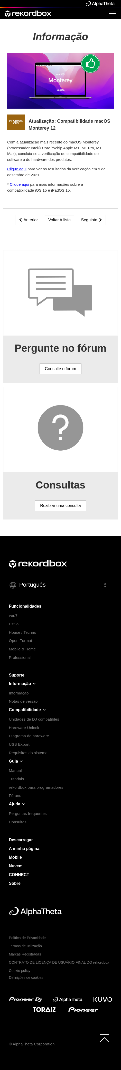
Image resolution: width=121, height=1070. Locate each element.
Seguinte (92, 220)
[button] (60, 585)
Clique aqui (16, 169)
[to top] (104, 1038)
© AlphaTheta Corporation (32, 1044)
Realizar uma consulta (60, 505)
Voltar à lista (59, 220)
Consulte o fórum (60, 369)
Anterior (28, 220)
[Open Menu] (112, 13)
